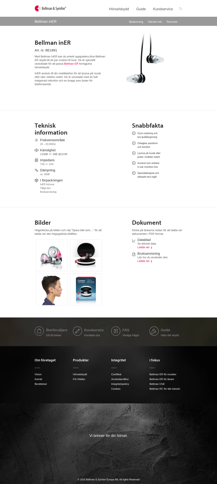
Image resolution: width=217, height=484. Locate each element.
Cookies (115, 388)
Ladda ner (143, 247)
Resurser (172, 21)
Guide (165, 329)
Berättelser (41, 384)
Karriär (38, 379)
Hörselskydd (80, 374)
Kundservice (94, 329)
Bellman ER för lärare (161, 379)
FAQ (126, 329)
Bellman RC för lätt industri (164, 388)
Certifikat (116, 374)
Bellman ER (71, 63)
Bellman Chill (156, 384)
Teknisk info (155, 21)
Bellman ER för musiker (162, 374)
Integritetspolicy (120, 384)
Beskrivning (136, 21)
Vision (38, 374)
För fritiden (79, 379)
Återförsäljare (56, 329)
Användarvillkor (120, 379)
